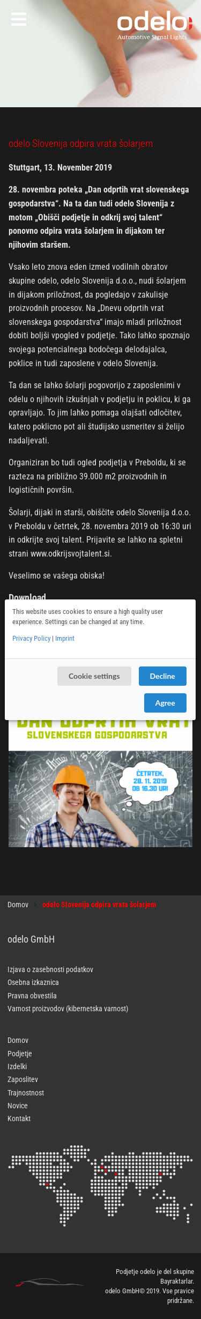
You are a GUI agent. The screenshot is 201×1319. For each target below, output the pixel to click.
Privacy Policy (31, 638)
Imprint (65, 638)
